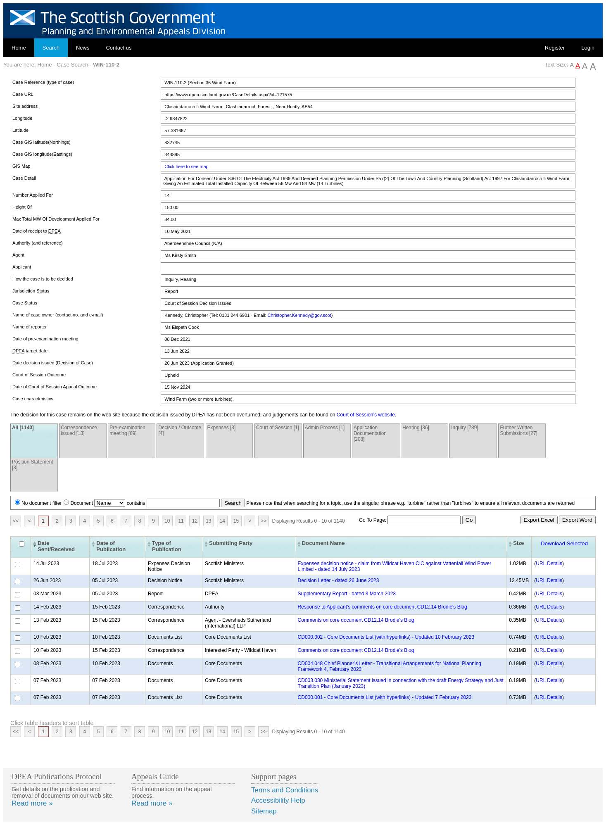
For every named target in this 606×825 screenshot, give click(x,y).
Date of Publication (111, 546)
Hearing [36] (415, 427)
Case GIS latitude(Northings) (41, 142)
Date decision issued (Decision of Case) (52, 362)
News (83, 48)
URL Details (549, 563)
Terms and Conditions (284, 790)
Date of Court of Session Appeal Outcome (54, 386)
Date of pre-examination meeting (45, 338)
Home (19, 48)
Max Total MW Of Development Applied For (56, 218)
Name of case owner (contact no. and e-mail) (57, 314)
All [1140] (23, 427)
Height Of (21, 206)
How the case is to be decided (42, 278)
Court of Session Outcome (39, 374)
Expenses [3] (221, 427)
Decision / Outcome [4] (179, 430)
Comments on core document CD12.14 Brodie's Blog (356, 620)
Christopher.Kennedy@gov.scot (299, 315)
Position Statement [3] (32, 465)
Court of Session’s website (366, 415)
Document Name (323, 543)
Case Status (24, 302)
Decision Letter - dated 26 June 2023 (338, 580)
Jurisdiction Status (30, 290)
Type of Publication (166, 546)
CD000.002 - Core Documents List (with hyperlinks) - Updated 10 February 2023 (386, 637)
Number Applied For (32, 195)
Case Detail (24, 178)
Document (81, 503)
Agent (18, 254)
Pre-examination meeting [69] (127, 430)
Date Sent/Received (56, 546)
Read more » (32, 803)
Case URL (22, 94)
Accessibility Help (278, 800)
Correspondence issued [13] (79, 430)
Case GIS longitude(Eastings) (42, 154)
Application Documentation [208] (370, 433)
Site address (25, 106)
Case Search (72, 65)
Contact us (118, 48)
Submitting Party (231, 543)
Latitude (20, 130)
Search (51, 48)
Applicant (21, 266)
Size (518, 543)
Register (555, 48)
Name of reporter (29, 326)
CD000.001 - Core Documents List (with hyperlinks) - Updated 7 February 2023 (385, 697)
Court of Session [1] (277, 427)
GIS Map (21, 166)
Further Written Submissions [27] (518, 430)
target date (30, 351)
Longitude (22, 118)
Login (587, 48)
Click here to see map (186, 166)
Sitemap (264, 811)
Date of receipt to (36, 231)
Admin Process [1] (325, 427)
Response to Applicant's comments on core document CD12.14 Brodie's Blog (382, 607)
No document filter (41, 503)
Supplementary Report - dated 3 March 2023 (347, 594)
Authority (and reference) (37, 242)
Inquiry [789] (464, 427)
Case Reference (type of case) (43, 82)
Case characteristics (32, 398)
